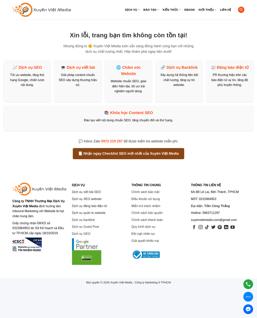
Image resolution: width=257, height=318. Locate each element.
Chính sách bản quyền (147, 212)
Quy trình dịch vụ (144, 226)
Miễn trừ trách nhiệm (146, 206)
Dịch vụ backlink (83, 220)
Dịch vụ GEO (81, 233)
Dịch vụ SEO (30, 67)
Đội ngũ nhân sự (143, 233)
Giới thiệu (207, 10)
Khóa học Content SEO (131, 113)
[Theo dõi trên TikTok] (207, 227)
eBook (189, 9)
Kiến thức (172, 10)
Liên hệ (225, 9)
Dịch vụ (132, 10)
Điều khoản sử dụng (146, 199)
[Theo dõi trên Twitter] (213, 227)
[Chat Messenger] (248, 309)
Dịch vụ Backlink (182, 67)
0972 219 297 (112, 141)
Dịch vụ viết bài (81, 67)
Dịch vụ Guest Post (85, 226)
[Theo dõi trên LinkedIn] (226, 227)
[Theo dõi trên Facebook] (194, 227)
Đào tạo (151, 10)
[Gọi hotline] (248, 284)
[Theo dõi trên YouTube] (232, 227)
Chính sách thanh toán (147, 220)
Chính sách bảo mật (145, 192)
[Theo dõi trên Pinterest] (220, 227)
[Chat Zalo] (248, 297)
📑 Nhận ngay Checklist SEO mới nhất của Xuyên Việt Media (128, 153)
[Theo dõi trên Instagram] (200, 227)
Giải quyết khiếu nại (145, 240)
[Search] (241, 10)
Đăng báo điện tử (233, 67)
